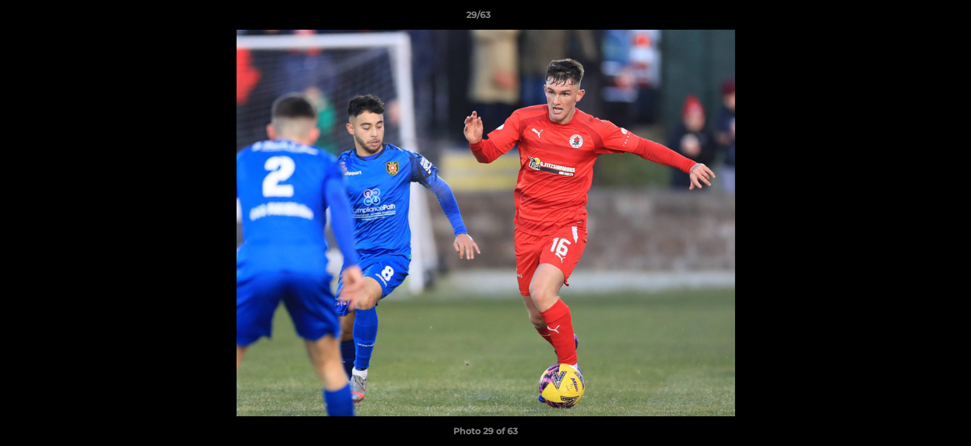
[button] (919, 18)
